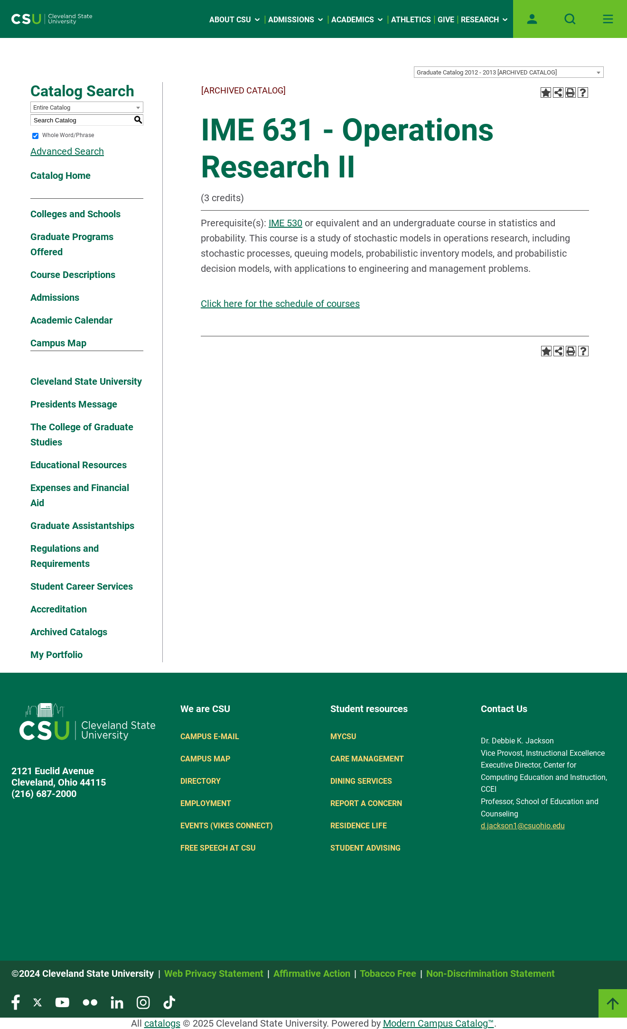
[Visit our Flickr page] (90, 1001)
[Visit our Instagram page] (143, 1001)
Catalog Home (60, 175)
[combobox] (509, 72)
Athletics (411, 19)
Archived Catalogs (68, 632)
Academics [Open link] (357, 19)
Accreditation (58, 609)
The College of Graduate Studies (81, 434)
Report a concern (366, 803)
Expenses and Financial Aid (79, 495)
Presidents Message (73, 404)
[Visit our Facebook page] (15, 1001)
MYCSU (343, 736)
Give (446, 19)
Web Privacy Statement (213, 973)
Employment (205, 803)
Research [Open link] (485, 19)
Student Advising (365, 848)
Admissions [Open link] (296, 19)
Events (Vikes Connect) (226, 825)
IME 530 (285, 223)
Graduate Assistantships (82, 525)
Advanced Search (67, 151)
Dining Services (361, 781)
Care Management (367, 758)
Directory (200, 781)
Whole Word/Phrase (68, 135)
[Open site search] (570, 19)
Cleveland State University (86, 381)
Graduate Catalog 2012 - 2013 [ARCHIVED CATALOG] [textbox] (487, 72)
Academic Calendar (71, 320)
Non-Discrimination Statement (490, 973)
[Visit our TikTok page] (169, 1001)
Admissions (54, 297)
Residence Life (358, 825)
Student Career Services (81, 586)
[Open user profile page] (532, 19)
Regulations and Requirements (64, 556)
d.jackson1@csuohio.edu (523, 825)
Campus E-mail (209, 736)
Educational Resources (78, 465)
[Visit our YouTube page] (62, 1001)
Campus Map (58, 343)
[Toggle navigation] (608, 19)
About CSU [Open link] (235, 19)
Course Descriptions (72, 274)
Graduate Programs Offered (71, 244)
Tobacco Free (388, 973)
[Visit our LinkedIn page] (117, 1001)
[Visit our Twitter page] (37, 1001)
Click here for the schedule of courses (280, 303)
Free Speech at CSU (218, 848)
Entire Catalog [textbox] (51, 107)
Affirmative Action (311, 973)
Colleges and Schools (75, 214)
